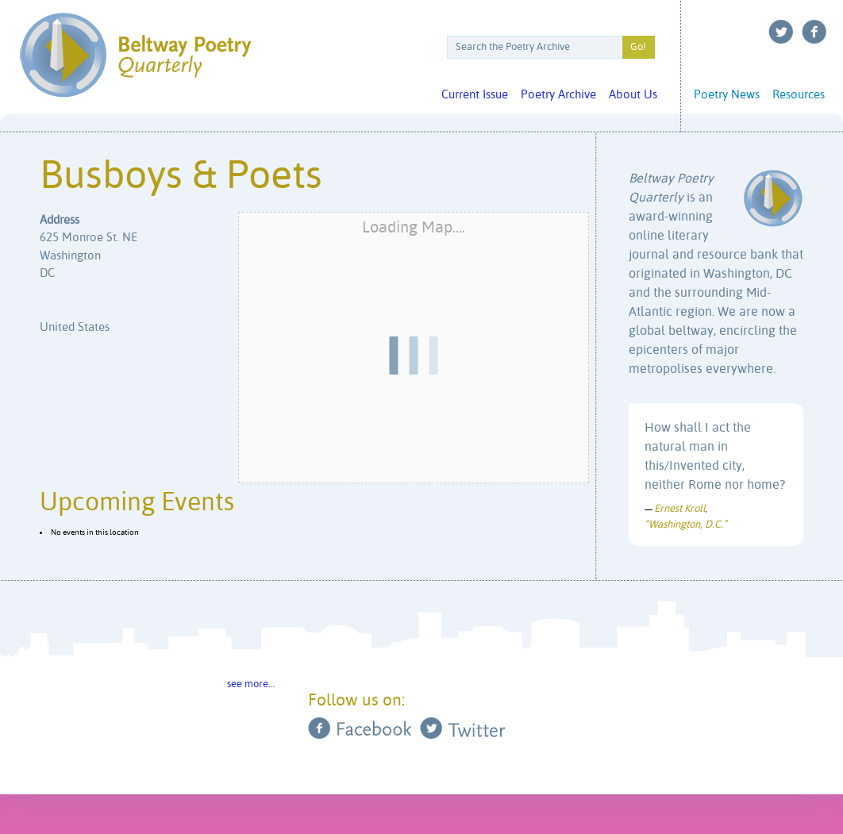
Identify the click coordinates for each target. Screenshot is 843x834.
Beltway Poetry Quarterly (135, 55)
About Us (633, 95)
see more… (251, 684)
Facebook (814, 32)
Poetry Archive (558, 95)
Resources (798, 95)
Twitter (781, 32)
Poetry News (727, 95)
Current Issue (474, 95)
